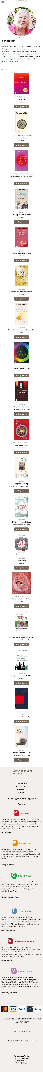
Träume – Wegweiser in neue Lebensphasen (21, 407)
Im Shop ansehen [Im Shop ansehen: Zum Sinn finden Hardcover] (21, 145)
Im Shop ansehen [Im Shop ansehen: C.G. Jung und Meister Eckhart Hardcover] (21, 222)
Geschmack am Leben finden (21, 253)
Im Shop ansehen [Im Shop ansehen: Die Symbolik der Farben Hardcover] (21, 376)
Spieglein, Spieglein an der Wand (21, 676)
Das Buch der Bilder (21, 445)
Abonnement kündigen (28, 1040)
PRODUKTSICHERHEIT (34, 1019)
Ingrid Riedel (17, 97)
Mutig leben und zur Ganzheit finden (21, 176)
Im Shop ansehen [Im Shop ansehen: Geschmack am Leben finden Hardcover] (21, 260)
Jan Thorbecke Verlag (8, 930)
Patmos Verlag (6, 832)
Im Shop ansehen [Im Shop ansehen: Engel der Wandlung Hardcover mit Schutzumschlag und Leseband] (21, 491)
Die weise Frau (21, 561)
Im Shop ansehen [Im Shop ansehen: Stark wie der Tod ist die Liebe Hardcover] (21, 606)
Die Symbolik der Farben (21, 368)
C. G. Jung (21, 714)
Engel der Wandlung (21, 484)
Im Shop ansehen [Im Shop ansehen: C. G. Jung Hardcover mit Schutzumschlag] (21, 721)
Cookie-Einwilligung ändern (21, 1032)
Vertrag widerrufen (13, 1040)
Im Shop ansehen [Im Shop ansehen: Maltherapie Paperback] (21, 107)
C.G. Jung (14, 135)
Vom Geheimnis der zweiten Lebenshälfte (21, 330)
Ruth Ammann (29, 443)
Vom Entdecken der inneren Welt (21, 292)
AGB (3, 1019)
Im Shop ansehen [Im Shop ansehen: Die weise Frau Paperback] (21, 568)
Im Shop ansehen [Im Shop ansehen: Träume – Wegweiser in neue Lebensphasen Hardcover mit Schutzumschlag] (21, 414)
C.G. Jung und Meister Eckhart (21, 215)
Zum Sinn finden (21, 138)
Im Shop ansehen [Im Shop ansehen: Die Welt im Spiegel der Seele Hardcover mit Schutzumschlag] (21, 529)
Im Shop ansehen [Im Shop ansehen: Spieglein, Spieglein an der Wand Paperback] (21, 683)
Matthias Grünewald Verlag (10, 897)
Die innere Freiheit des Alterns (21, 753)
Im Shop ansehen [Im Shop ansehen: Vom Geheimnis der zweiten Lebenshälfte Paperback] (21, 337)
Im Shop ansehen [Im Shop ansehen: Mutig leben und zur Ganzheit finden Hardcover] (21, 183)
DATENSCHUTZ (11, 1019)
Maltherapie (21, 99)
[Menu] (2, 2)
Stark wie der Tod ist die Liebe (21, 599)
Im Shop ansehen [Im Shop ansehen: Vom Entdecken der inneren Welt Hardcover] (21, 299)
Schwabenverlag (6, 960)
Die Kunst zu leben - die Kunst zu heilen (21, 637)
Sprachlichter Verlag (11, 61)
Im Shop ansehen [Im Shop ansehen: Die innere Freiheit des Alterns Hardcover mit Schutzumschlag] (21, 760)
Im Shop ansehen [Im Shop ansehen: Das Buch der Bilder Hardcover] (21, 452)
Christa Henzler (25, 97)
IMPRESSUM (22, 1019)
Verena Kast (20, 135)
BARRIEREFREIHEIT (22, 1022)
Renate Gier (25, 596)
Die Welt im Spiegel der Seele (21, 522)
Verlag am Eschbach (7, 865)
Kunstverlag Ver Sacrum (9, 993)
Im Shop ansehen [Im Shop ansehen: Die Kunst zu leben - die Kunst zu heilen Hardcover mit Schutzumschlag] (21, 645)
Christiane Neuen (28, 174)
